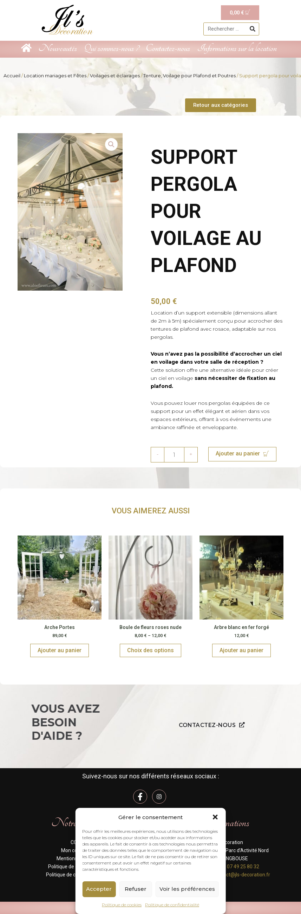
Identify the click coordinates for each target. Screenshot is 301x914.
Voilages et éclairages (115, 75)
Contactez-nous (168, 48)
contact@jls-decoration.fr (242, 874)
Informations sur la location (237, 48)
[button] (215, 817)
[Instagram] (159, 797)
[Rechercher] (252, 29)
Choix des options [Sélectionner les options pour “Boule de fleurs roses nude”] (150, 650)
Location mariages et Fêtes (55, 75)
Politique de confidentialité (172, 904)
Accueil (12, 75)
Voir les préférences (187, 889)
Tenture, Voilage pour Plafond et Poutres (189, 75)
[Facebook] (140, 797)
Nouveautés (58, 48)
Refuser (135, 889)
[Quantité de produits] (174, 455)
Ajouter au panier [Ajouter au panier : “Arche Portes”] (59, 650)
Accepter (99, 889)
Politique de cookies (122, 904)
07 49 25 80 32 (243, 866)
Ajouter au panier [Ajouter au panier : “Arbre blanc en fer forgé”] (241, 650)
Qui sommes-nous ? (111, 48)
